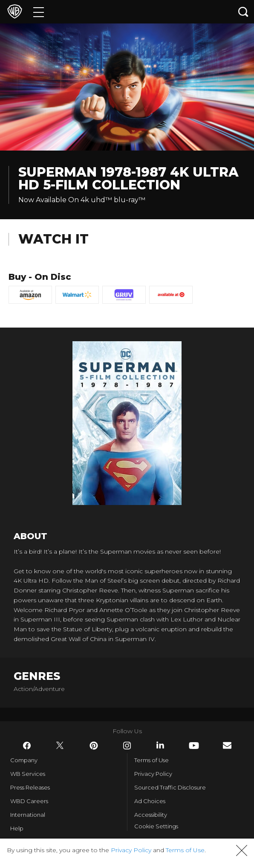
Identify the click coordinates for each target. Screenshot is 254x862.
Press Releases (30, 787)
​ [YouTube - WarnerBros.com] (194, 745)
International (27, 814)
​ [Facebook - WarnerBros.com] (27, 745)
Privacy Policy (153, 773)
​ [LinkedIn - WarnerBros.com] (160, 745)
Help (16, 828)
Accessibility (150, 814)
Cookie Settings (156, 826)
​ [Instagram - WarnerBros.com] (127, 745)
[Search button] (243, 11)
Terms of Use (151, 760)
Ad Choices (149, 801)
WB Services (27, 773)
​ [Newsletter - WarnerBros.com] (227, 745)
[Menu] (38, 11)
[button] (241, 850)
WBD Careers (29, 801)
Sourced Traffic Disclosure (170, 787)
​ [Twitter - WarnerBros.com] (60, 745)
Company (24, 760)
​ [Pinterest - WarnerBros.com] (94, 745)
